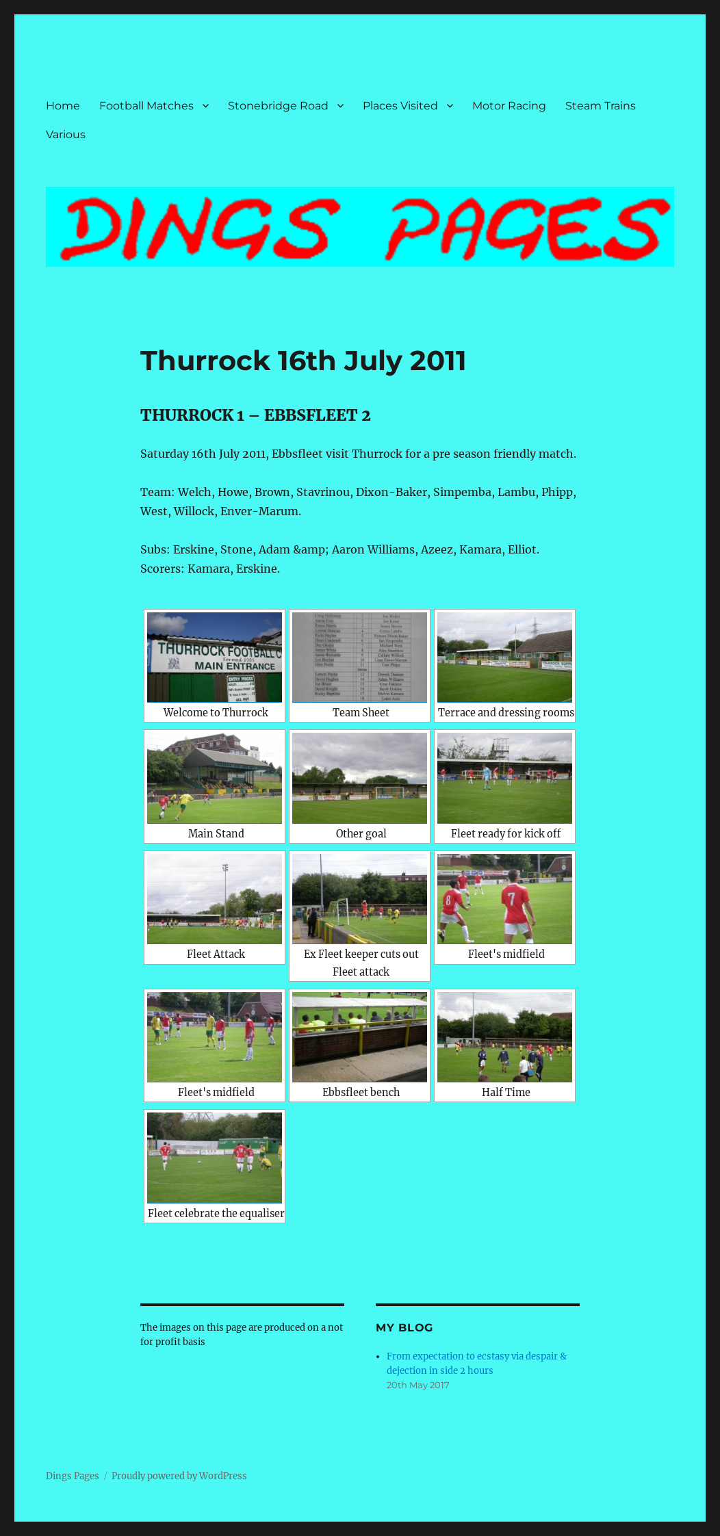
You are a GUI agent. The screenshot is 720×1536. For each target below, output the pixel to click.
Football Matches (146, 105)
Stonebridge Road (278, 105)
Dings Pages (72, 1476)
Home (63, 105)
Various (66, 134)
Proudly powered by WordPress (179, 1476)
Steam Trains (600, 105)
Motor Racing (509, 105)
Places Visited (400, 105)
